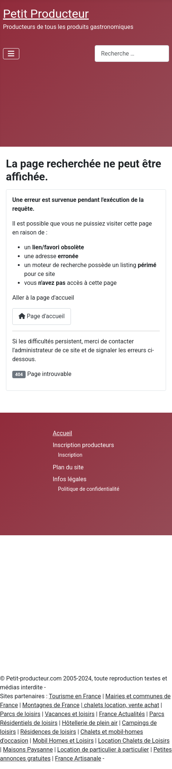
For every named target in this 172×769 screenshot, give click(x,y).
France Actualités (122, 714)
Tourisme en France (75, 696)
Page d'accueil (42, 316)
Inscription (70, 455)
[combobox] (132, 53)
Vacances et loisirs (70, 714)
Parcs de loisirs (20, 714)
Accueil (62, 433)
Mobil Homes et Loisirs (63, 740)
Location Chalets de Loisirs (134, 740)
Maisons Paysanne (28, 749)
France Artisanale (78, 758)
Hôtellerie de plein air (90, 722)
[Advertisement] (69, 107)
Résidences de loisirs (48, 731)
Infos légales (70, 479)
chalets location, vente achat (120, 705)
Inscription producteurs (83, 445)
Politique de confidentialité (88, 489)
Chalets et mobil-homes (112, 731)
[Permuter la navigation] (11, 53)
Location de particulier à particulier (103, 749)
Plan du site (68, 467)
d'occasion (14, 740)
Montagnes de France (50, 705)
